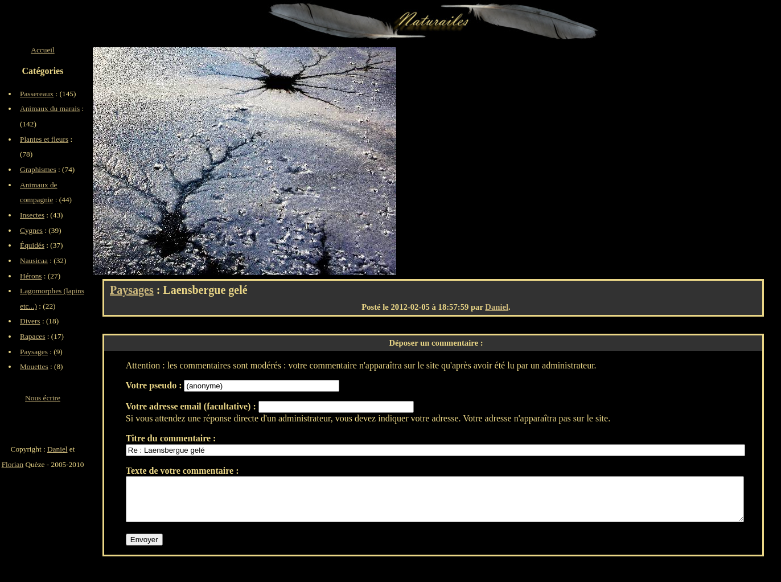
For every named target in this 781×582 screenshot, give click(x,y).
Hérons (31, 276)
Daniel (496, 307)
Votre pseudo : (155, 385)
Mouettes (34, 366)
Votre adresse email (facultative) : (192, 406)
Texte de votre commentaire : (182, 471)
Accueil (42, 50)
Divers (30, 321)
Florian (13, 464)
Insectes (32, 215)
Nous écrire (42, 398)
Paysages (132, 290)
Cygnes (31, 230)
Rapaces (32, 336)
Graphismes (38, 169)
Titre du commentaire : (171, 438)
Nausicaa (34, 260)
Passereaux (37, 93)
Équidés (32, 245)
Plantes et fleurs (44, 139)
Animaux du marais (50, 108)
